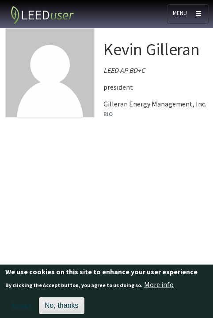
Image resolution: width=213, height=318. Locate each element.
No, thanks (61, 307)
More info (159, 286)
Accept (21, 307)
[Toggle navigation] (188, 14)
